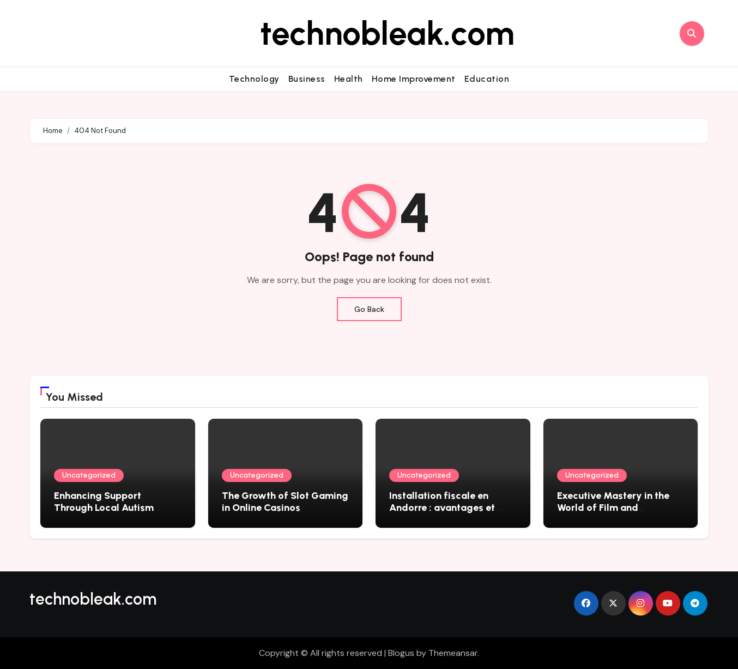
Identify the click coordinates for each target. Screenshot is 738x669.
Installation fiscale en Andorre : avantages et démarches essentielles (443, 507)
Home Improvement (414, 79)
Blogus (401, 653)
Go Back (369, 309)
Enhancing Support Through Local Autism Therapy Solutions (104, 507)
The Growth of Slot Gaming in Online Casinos (285, 502)
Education (487, 79)
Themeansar (452, 653)
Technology (254, 79)
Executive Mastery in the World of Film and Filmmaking (613, 507)
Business (306, 79)
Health (348, 79)
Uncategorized (89, 475)
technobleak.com (387, 33)
